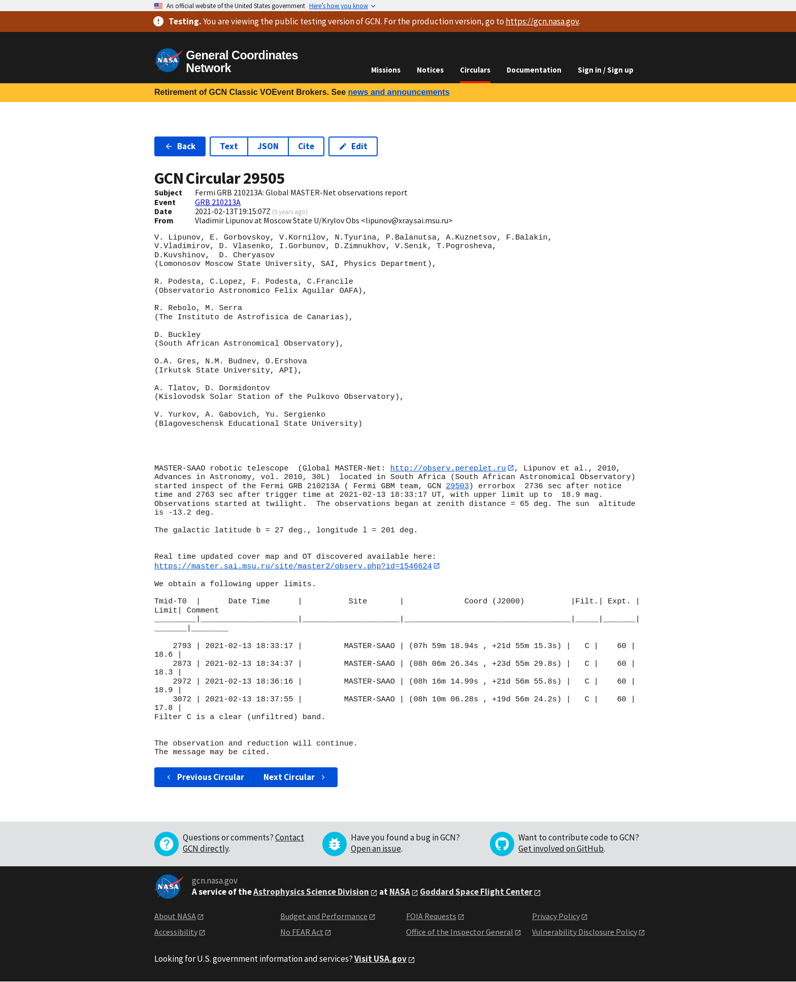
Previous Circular (204, 777)
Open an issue (376, 849)
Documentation (534, 70)
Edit (353, 146)
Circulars (475, 70)
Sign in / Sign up (606, 70)
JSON (268, 146)
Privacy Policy (556, 916)
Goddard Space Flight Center (476, 892)
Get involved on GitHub (561, 849)
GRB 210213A (218, 202)
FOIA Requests (431, 916)
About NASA (175, 916)
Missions (386, 70)
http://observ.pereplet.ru (448, 468)
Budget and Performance (324, 916)
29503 (457, 486)
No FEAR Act (301, 932)
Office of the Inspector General (459, 932)
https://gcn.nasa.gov (542, 21)
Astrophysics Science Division (311, 892)
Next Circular (295, 777)
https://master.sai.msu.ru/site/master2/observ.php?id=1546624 (293, 566)
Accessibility (175, 932)
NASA (399, 892)
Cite (306, 146)
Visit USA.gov (380, 959)
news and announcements (398, 92)
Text (229, 146)
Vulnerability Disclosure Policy (584, 932)
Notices (430, 70)
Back (179, 146)
